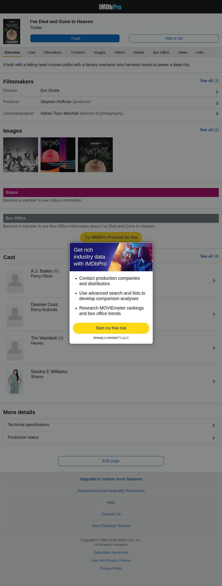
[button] (111, 328)
